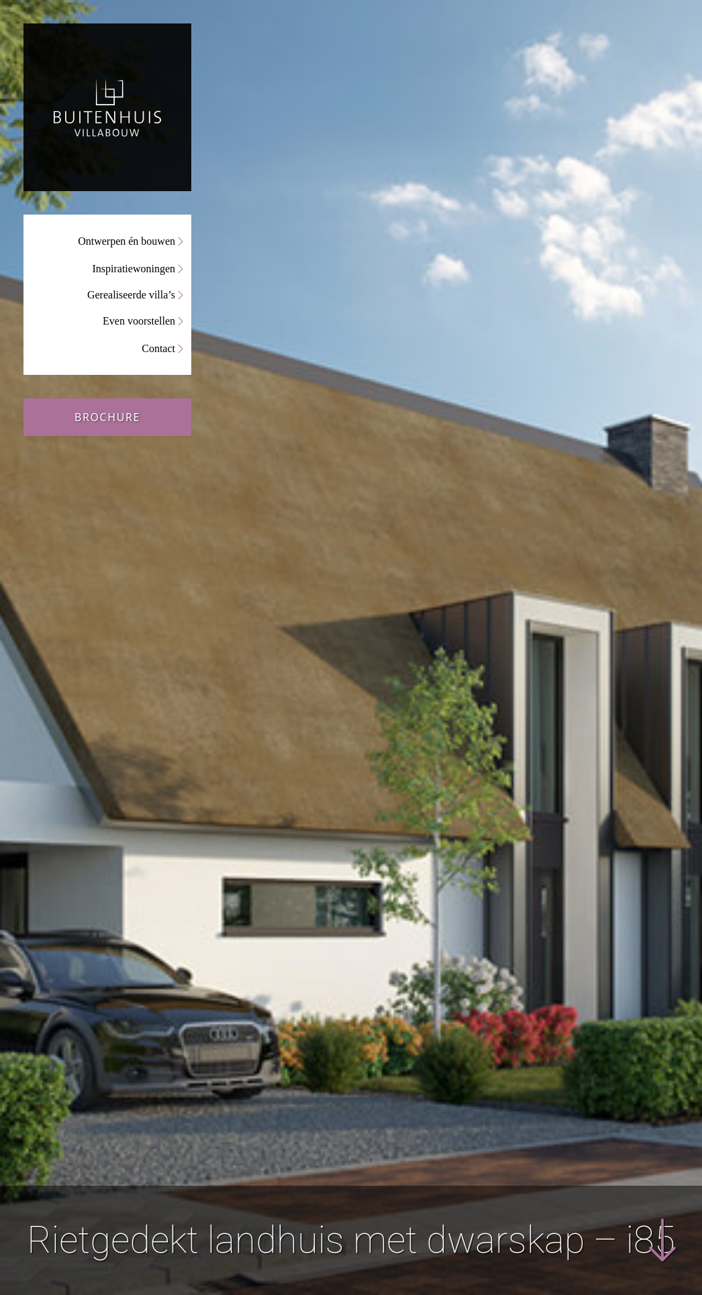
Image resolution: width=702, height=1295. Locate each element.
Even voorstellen (139, 321)
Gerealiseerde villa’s (131, 294)
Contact (158, 348)
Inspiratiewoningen (133, 268)
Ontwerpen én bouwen (126, 241)
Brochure (107, 417)
